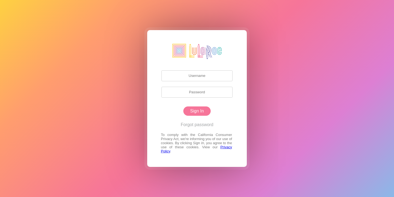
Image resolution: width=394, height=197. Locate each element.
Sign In (197, 111)
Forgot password (197, 124)
